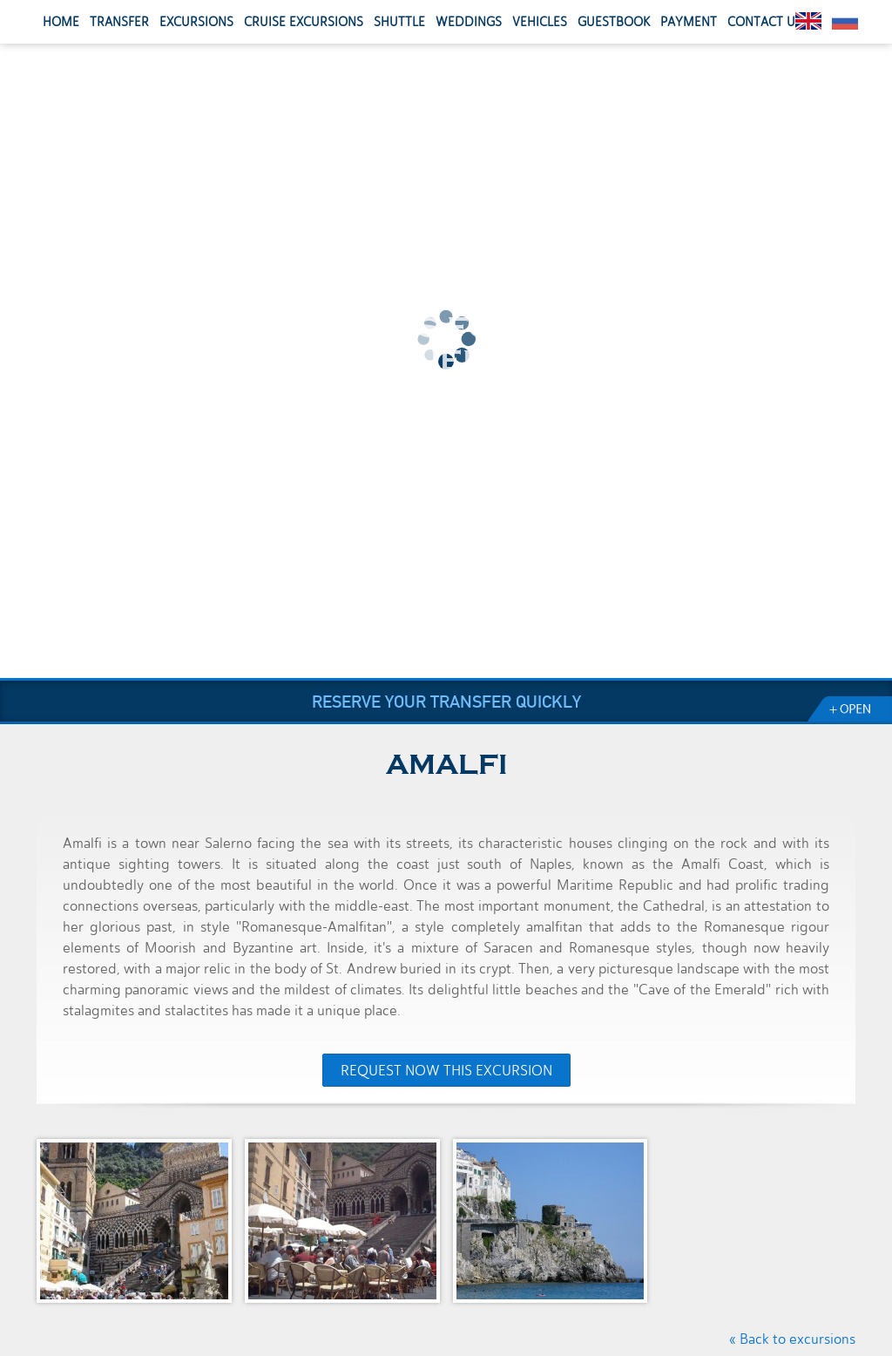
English (808, 20)
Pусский (845, 20)
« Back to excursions (792, 1339)
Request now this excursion (446, 1070)
